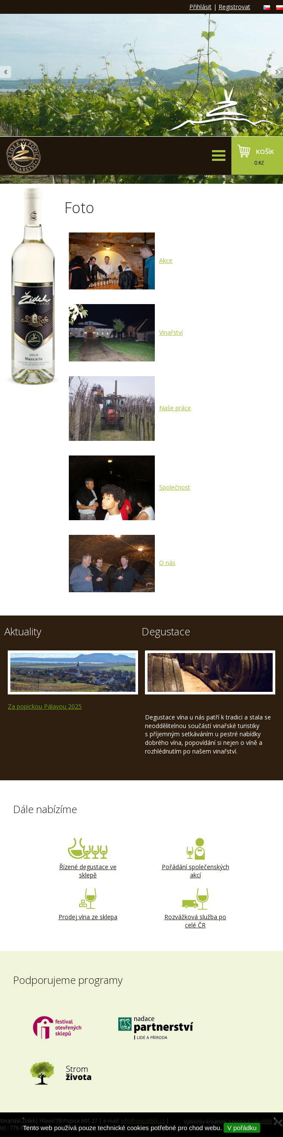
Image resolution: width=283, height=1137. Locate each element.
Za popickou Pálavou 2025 (45, 706)
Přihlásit (200, 7)
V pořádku (241, 1127)
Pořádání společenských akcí (195, 858)
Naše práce (130, 408)
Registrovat (234, 7)
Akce (120, 260)
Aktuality (22, 631)
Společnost (129, 487)
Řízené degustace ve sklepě (87, 858)
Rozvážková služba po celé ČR (195, 909)
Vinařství (126, 332)
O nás (122, 563)
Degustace (166, 631)
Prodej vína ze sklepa (87, 904)
